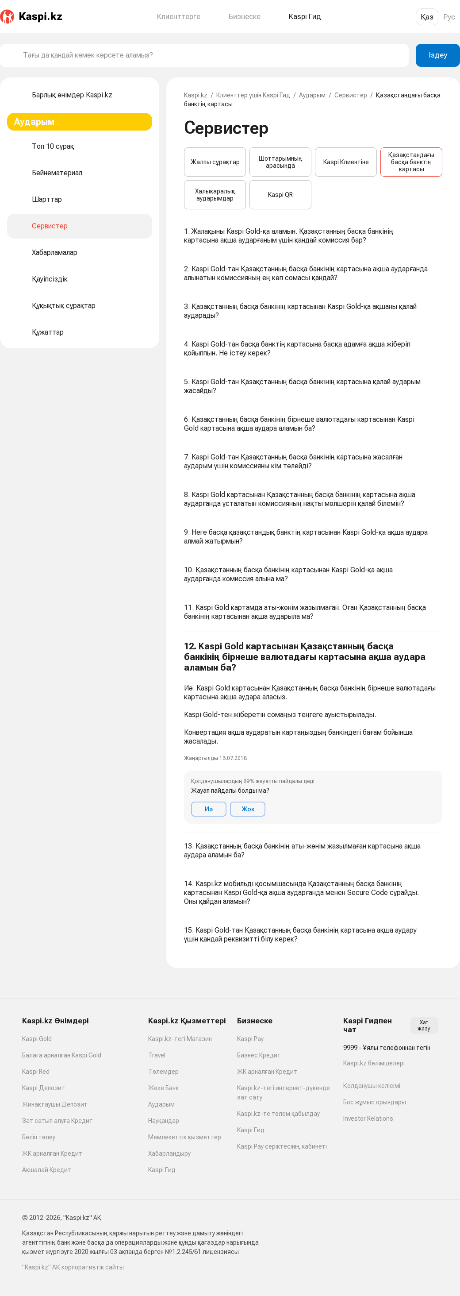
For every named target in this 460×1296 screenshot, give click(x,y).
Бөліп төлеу (38, 1137)
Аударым (312, 95)
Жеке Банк (163, 1088)
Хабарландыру (169, 1153)
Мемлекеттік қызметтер (184, 1137)
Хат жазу (424, 1025)
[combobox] (212, 55)
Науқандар (163, 1120)
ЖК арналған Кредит (52, 1153)
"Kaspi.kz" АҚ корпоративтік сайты (73, 1267)
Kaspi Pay (250, 1038)
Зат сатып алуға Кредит (57, 1120)
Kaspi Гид (162, 1169)
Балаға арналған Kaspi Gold (61, 1055)
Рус (449, 16)
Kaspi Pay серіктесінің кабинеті (282, 1146)
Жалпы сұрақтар (215, 162)
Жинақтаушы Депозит (55, 1104)
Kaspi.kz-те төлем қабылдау (278, 1113)
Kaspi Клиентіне (346, 162)
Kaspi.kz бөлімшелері (374, 1063)
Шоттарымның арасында (281, 162)
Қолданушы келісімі (371, 1085)
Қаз (427, 16)
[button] (313, 732)
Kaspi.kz (195, 95)
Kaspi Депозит (43, 1088)
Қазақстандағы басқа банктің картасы (411, 162)
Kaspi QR (280, 194)
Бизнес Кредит (259, 1055)
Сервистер (350, 95)
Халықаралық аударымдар (215, 195)
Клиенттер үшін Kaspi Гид (253, 95)
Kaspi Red (36, 1071)
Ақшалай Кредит (46, 1169)
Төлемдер (163, 1071)
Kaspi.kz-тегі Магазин (180, 1038)
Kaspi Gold (37, 1038)
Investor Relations (368, 1118)
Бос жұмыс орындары (374, 1102)
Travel (156, 1055)
